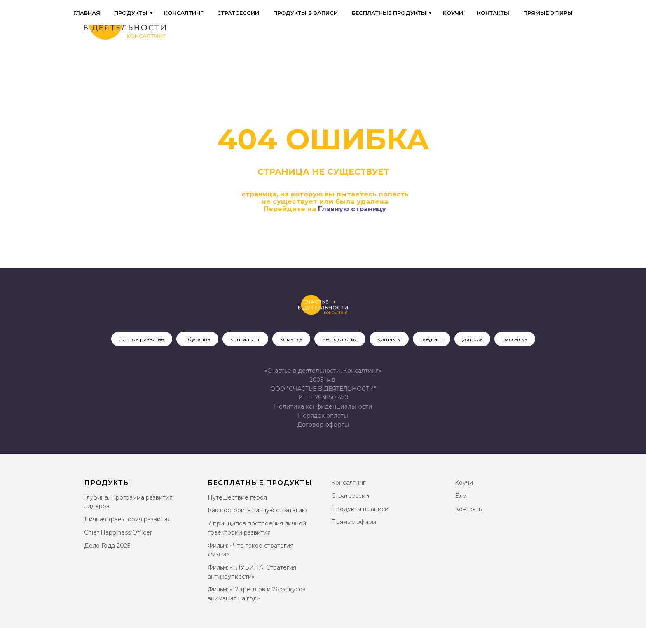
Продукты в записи (305, 12)
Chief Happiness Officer (118, 532)
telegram (431, 339)
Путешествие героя (237, 497)
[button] (323, 424)
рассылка (514, 339)
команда (291, 339)
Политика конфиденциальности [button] (323, 406)
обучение (197, 339)
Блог (462, 496)
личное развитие (141, 339)
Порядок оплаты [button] (323, 415)
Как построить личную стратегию (257, 510)
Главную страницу (352, 209)
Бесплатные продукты (389, 12)
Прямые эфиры (548, 12)
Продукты (130, 12)
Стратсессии (238, 12)
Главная (86, 12)
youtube (472, 339)
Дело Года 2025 (107, 545)
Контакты (493, 12)
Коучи (453, 12)
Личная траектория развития (127, 519)
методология (340, 339)
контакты (389, 339)
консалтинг (245, 339)
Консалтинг (183, 12)
